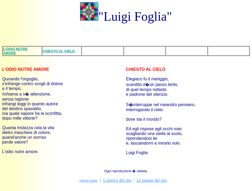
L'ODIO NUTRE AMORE (25, 69)
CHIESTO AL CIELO (146, 69)
